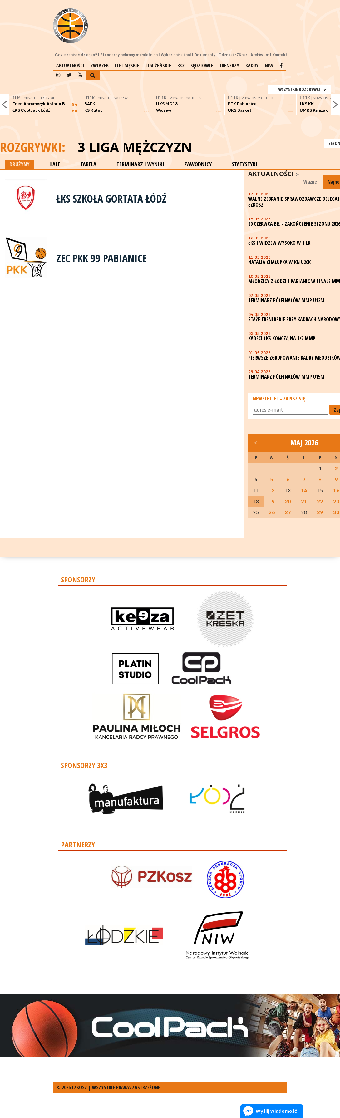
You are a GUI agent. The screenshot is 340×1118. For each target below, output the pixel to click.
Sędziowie (201, 65)
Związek (100, 65)
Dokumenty (204, 55)
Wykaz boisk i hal (176, 55)
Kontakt (279, 55)
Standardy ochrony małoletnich (129, 55)
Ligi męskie (127, 65)
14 (304, 490)
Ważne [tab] (310, 181)
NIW (269, 65)
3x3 (180, 65)
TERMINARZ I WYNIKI (140, 164)
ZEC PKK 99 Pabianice (101, 258)
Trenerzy (229, 65)
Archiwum (259, 55)
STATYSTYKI (244, 164)
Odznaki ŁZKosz (233, 55)
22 (320, 501)
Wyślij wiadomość (276, 1111)
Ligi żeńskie (158, 65)
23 (336, 501)
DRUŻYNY (19, 164)
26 (272, 512)
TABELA (88, 164)
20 (288, 501)
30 (336, 512)
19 (272, 501)
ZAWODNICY (198, 164)
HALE (54, 164)
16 (336, 490)
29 (320, 512)
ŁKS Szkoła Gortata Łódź (111, 198)
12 (272, 490)
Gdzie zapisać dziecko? (76, 55)
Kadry (252, 65)
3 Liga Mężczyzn (135, 147)
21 (304, 501)
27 (288, 512)
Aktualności (70, 65)
